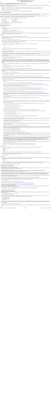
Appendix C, (7, 32)
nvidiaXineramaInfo (8, 180)
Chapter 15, (33, 90)
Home (25, 213)
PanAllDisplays (24, 126)
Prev (1, 1)
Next (50, 1)
